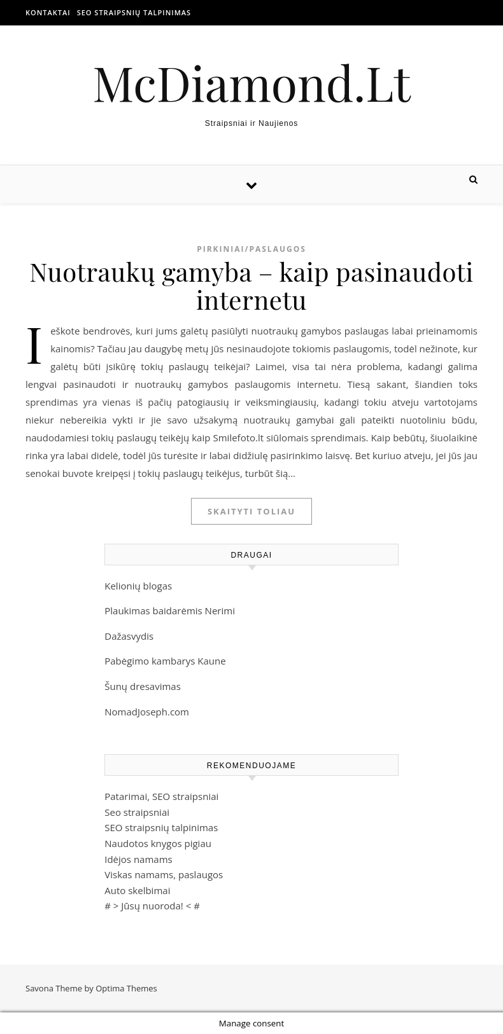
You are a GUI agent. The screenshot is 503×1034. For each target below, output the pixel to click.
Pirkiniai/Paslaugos (251, 249)
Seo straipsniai (136, 812)
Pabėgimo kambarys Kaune (164, 660)
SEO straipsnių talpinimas (134, 12)
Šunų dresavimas (142, 686)
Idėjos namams (138, 859)
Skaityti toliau (251, 511)
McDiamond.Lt (251, 82)
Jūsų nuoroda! (152, 905)
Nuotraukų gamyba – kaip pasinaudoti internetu (251, 285)
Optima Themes (126, 988)
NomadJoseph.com (146, 711)
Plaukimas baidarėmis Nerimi (169, 610)
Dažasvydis (128, 636)
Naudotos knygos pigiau (157, 843)
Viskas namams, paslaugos (163, 874)
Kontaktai (48, 12)
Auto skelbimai (137, 890)
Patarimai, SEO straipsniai (161, 796)
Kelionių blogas (138, 585)
